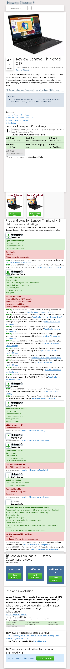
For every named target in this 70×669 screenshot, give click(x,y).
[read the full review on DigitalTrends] (35, 497)
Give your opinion (45, 658)
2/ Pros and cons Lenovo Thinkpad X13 (20, 118)
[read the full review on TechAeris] (18, 262)
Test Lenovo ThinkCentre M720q (40, 636)
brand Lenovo (39, 641)
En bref (12, 97)
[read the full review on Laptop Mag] (35, 440)
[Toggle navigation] (59, 8)
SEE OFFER (15, 214)
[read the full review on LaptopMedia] (36, 544)
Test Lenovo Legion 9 (15, 636)
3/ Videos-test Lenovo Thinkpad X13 (19, 120)
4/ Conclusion (11, 123)
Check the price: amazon (16, 614)
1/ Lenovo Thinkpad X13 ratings (17, 115)
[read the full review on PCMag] (33, 431)
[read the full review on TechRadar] (35, 470)
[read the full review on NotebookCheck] (39, 312)
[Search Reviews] (18, 8)
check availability (14, 576)
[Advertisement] (35, 174)
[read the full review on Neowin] (43, 398)
